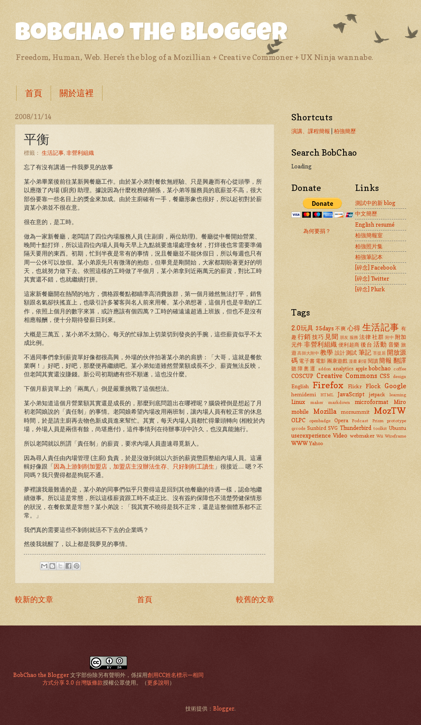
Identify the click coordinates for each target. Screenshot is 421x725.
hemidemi (303, 395)
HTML (326, 394)
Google (395, 386)
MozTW (390, 410)
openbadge (319, 420)
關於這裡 (77, 93)
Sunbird (316, 428)
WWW (299, 443)
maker (316, 402)
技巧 (318, 336)
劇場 (362, 361)
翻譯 (399, 360)
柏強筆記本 (369, 256)
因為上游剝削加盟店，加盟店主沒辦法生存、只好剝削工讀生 (134, 466)
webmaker (362, 436)
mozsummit (355, 412)
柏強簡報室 (369, 235)
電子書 (307, 361)
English (300, 387)
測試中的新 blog (375, 202)
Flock (373, 386)
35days (325, 328)
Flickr (355, 387)
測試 (351, 352)
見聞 (331, 337)
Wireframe (395, 435)
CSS (385, 375)
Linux (298, 401)
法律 (365, 336)
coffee (399, 368)
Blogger (223, 708)
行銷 (304, 337)
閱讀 (373, 361)
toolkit (380, 428)
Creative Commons (346, 376)
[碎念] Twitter (372, 278)
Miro (400, 401)
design (399, 376)
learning (398, 394)
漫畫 (353, 361)
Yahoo (316, 443)
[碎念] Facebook (375, 267)
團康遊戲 (337, 361)
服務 (354, 337)
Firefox (328, 385)
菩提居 (379, 352)
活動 (380, 344)
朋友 (344, 337)
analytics (343, 369)
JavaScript (351, 394)
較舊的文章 (255, 599)
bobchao (380, 368)
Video (340, 435)
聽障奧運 (303, 369)
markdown (339, 402)
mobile (300, 411)
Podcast (360, 420)
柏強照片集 (369, 246)
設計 (340, 353)
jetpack (377, 395)
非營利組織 (80, 152)
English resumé (375, 224)
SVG (333, 428)
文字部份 (81, 674)
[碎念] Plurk (370, 289)
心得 (354, 328)
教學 (326, 352)
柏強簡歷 (345, 131)
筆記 (364, 352)
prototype (396, 420)
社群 (378, 336)
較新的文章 (34, 599)
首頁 (33, 93)
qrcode (298, 428)
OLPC (298, 420)
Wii (379, 435)
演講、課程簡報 (310, 131)
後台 (366, 344)
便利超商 (349, 345)
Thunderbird (355, 427)
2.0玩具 (302, 328)
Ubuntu (397, 428)
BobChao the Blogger (151, 35)
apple (361, 369)
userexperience (311, 435)
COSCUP (302, 375)
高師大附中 (308, 352)
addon (324, 368)
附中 (389, 337)
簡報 (385, 360)
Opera (341, 421)
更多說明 (158, 682)
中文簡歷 (366, 213)
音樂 (394, 344)
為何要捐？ (317, 230)
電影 (321, 361)
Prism (378, 420)
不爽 (340, 329)
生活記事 (53, 152)
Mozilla (324, 411)
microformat (371, 401)
